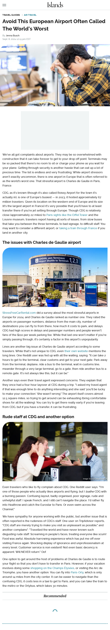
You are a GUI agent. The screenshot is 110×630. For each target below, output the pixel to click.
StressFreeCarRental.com (19, 312)
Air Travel (30, 15)
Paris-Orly (77, 572)
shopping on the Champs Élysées (52, 568)
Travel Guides (11, 15)
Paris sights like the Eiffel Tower (67, 215)
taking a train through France (78, 228)
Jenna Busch (13, 35)
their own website (76, 351)
